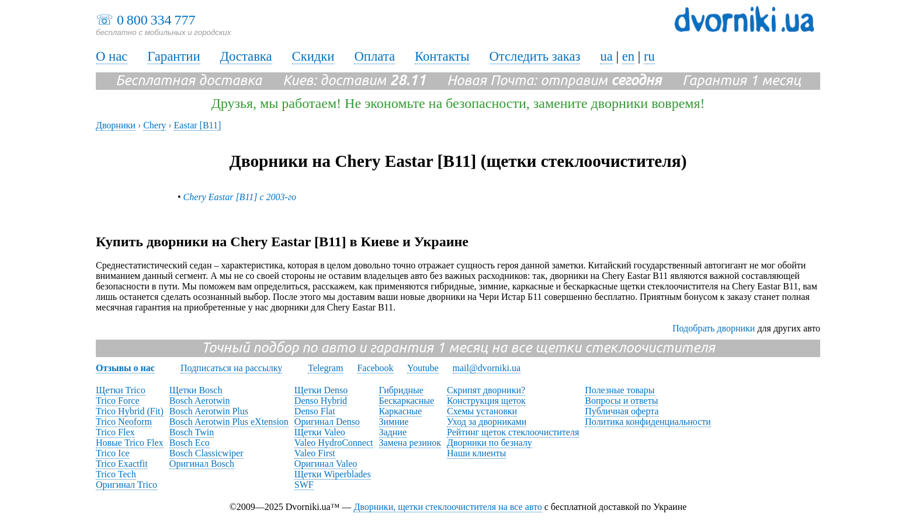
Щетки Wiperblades (332, 474)
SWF (304, 485)
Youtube (423, 368)
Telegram (325, 368)
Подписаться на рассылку (231, 368)
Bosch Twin (191, 432)
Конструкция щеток (486, 401)
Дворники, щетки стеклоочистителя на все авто (447, 507)
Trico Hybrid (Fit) (130, 411)
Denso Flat (314, 411)
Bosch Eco (189, 443)
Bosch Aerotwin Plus (208, 411)
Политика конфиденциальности (648, 422)
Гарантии (173, 56)
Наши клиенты (476, 453)
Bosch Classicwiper (206, 453)
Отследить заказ (535, 56)
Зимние (394, 422)
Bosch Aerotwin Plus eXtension (229, 422)
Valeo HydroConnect (333, 443)
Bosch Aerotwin (199, 401)
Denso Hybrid (320, 401)
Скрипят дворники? (486, 390)
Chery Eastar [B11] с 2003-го (239, 197)
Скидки (313, 56)
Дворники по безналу (489, 443)
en (628, 56)
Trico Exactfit (122, 464)
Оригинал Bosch (201, 464)
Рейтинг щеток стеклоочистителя (513, 432)
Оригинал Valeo (325, 464)
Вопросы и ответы (621, 401)
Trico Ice (113, 453)
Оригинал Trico (126, 485)
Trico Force (118, 401)
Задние (393, 432)
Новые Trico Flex (130, 443)
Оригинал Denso (327, 422)
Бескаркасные (407, 401)
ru (649, 56)
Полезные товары (619, 390)
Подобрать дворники (713, 328)
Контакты (442, 56)
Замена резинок (410, 443)
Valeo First (314, 453)
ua (606, 56)
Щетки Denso (321, 390)
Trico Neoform (124, 422)
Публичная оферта (621, 411)
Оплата (374, 56)
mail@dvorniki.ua (487, 368)
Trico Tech (116, 474)
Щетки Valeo (319, 432)
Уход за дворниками (486, 422)
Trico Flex (115, 432)
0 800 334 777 (156, 19)
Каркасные (400, 411)
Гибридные (401, 390)
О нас (111, 56)
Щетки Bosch (196, 390)
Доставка (246, 56)
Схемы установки (482, 411)
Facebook (375, 368)
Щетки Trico (120, 390)
